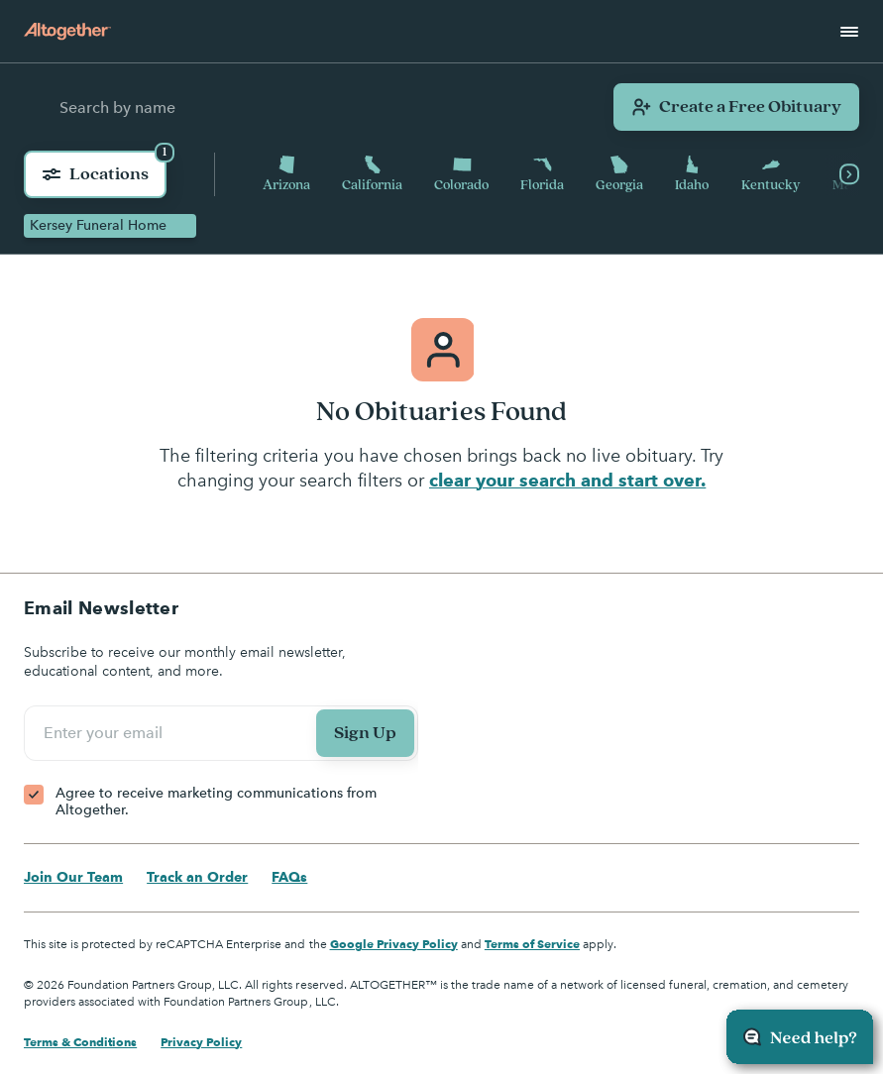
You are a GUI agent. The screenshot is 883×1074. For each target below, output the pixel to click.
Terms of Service (532, 943)
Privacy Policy (201, 1041)
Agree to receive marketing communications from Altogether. (216, 802)
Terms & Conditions (80, 1041)
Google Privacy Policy (394, 943)
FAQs (289, 877)
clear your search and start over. (567, 480)
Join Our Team (73, 877)
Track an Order (197, 877)
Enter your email (106, 733)
